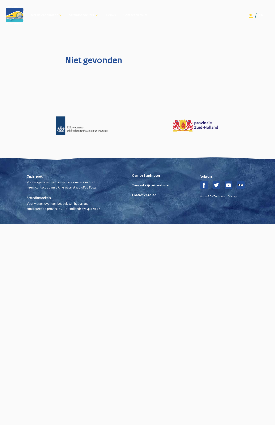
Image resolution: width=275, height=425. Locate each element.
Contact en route (135, 15)
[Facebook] (204, 185)
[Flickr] (241, 185)
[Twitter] (216, 185)
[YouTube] (228, 185)
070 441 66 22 (91, 208)
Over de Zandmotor (43, 15)
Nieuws (110, 15)
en (261, 15)
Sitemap (232, 196)
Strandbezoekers (81, 15)
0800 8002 (88, 187)
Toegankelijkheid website (150, 185)
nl (251, 15)
